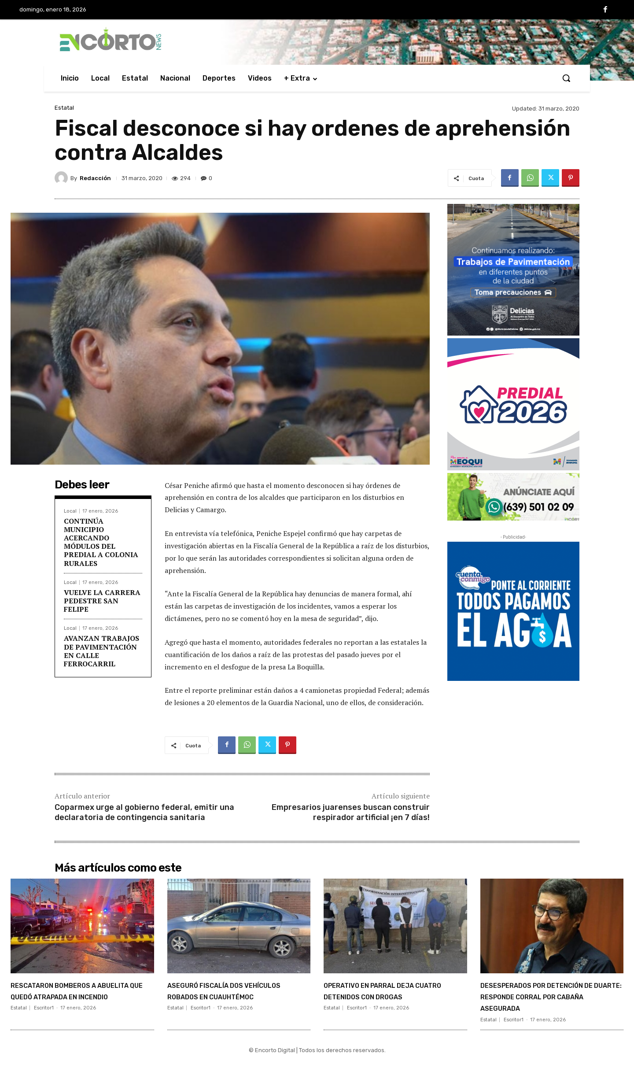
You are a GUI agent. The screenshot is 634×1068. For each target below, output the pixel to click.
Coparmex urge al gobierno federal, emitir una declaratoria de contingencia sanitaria (144, 812)
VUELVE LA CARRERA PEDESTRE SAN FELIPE (102, 601)
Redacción (95, 178)
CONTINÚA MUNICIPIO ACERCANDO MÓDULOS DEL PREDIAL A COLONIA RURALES (101, 542)
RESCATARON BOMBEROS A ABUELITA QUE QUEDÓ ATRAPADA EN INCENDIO (74, 996)
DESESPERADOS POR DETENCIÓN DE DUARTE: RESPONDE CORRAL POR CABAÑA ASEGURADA (537, 1002)
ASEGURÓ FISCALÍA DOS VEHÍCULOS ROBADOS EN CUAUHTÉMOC (227, 996)
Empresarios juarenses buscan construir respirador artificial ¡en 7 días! (351, 812)
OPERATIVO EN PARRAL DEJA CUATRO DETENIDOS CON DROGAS (392, 996)
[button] (566, 78)
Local (70, 511)
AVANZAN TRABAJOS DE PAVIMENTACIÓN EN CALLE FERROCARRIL (101, 651)
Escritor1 (44, 1020)
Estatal (64, 108)
